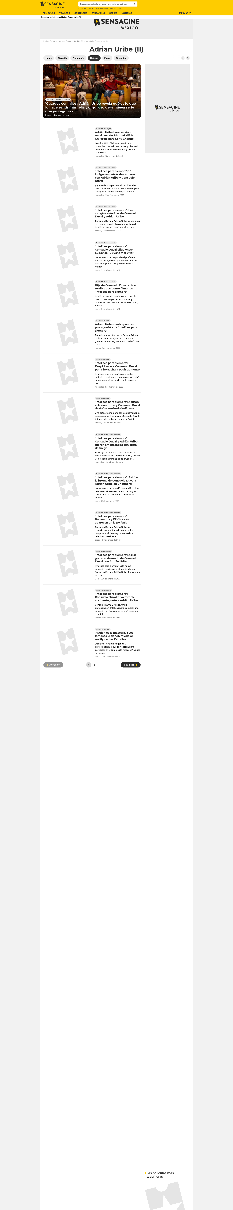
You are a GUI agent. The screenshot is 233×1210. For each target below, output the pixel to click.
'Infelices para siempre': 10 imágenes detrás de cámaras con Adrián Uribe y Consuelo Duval (115, 187)
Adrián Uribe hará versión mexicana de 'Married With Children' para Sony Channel (114, 147)
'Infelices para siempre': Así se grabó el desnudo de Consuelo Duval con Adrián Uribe (116, 570)
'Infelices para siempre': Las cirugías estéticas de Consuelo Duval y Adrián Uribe (116, 225)
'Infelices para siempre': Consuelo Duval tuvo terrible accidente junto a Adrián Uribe (116, 609)
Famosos (53, 53)
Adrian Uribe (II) (72, 53)
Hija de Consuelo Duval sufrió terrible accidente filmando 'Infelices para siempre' (115, 300)
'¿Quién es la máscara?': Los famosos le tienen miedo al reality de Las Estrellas (114, 648)
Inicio (45, 53)
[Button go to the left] (183, 70)
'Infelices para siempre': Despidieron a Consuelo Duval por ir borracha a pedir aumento (117, 378)
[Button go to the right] (188, 70)
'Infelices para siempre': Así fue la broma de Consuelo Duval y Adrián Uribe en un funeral (116, 492)
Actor (61, 53)
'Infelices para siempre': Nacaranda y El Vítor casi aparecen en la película (112, 531)
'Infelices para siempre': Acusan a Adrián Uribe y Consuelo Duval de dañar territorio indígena (117, 417)
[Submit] (134, 4)
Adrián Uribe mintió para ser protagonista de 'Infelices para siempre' (116, 339)
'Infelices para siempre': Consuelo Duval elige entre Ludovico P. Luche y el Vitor (114, 261)
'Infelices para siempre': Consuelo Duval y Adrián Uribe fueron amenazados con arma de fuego (116, 454)
